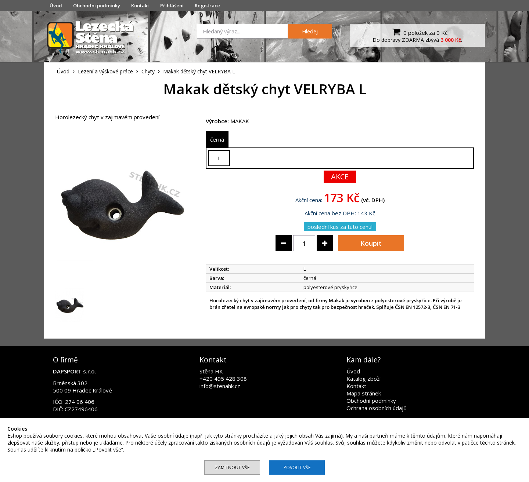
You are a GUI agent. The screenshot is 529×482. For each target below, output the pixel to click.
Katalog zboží (363, 378)
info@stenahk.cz (219, 386)
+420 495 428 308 (223, 378)
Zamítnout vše (232, 467)
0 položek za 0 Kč (419, 32)
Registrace (207, 5)
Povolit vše (297, 467)
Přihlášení (172, 5)
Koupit (371, 243)
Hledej (310, 31)
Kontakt (140, 5)
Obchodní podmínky (96, 5)
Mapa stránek (363, 393)
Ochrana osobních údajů (376, 408)
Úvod (56, 5)
